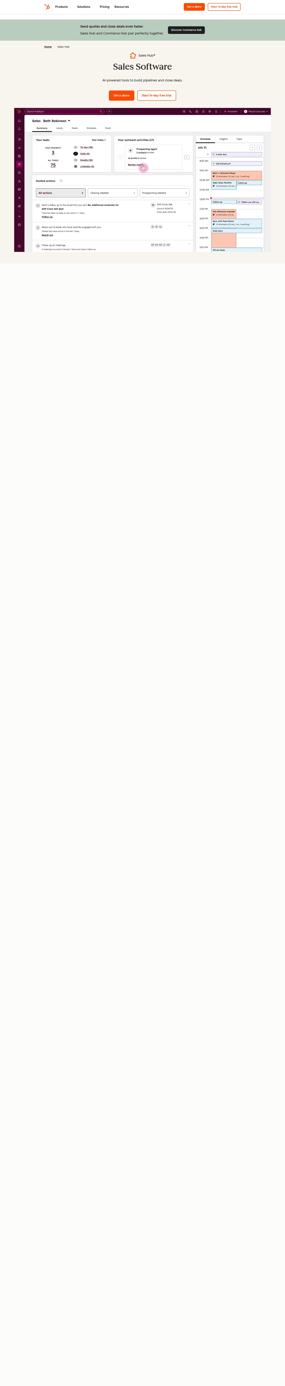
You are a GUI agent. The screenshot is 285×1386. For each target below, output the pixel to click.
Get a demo (196, 6)
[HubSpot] (47, 7)
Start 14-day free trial (226, 6)
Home (48, 46)
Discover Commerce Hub (188, 30)
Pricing (104, 7)
